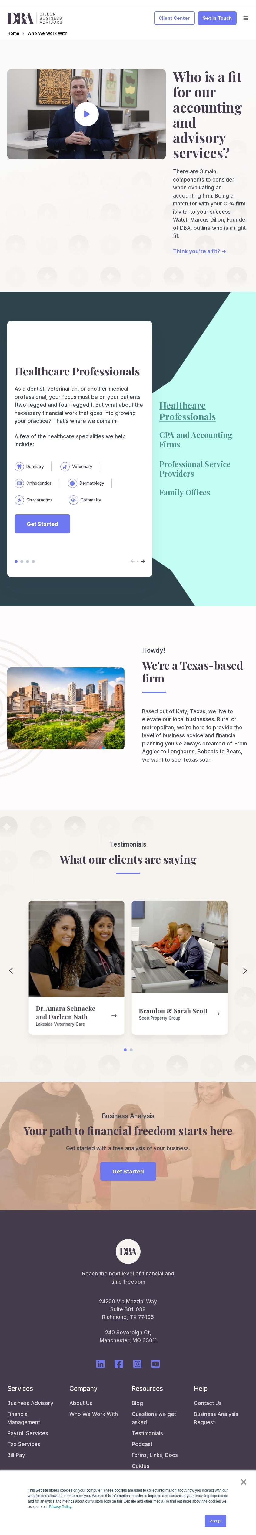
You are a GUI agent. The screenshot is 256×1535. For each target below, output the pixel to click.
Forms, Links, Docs (155, 1455)
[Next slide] (245, 970)
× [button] (243, 1482)
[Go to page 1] (125, 1049)
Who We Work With (47, 33)
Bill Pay (16, 1455)
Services (20, 1388)
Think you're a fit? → (199, 251)
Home (13, 33)
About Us (80, 1403)
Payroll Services (27, 1433)
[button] (246, 18)
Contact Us (208, 1403)
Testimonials (147, 1433)
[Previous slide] (11, 970)
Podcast (142, 1444)
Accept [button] (215, 1521)
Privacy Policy (60, 1507)
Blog (137, 1403)
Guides (140, 1466)
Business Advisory (30, 1403)
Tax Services (23, 1444)
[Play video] (87, 114)
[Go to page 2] (131, 1049)
